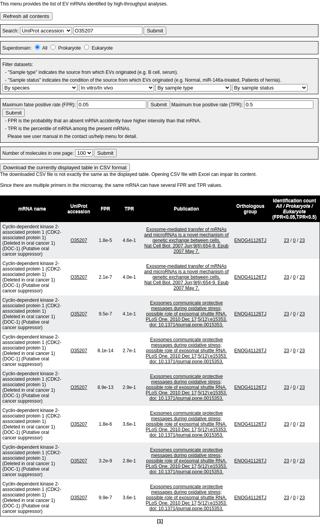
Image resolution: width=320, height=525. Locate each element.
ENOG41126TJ (250, 240)
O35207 (78, 240)
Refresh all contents (26, 16)
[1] (160, 521)
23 (286, 240)
